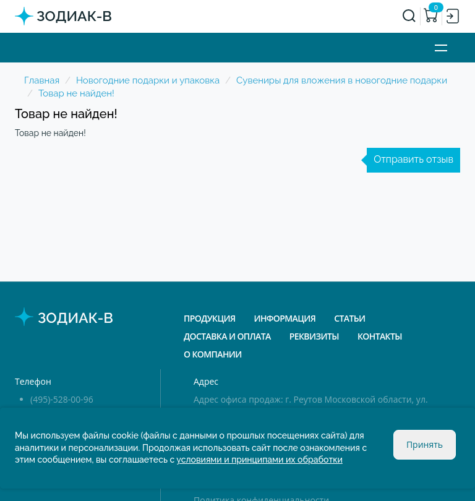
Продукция (209, 318)
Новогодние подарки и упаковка (148, 80)
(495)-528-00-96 (61, 399)
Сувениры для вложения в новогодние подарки (341, 80)
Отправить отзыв (413, 159)
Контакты (379, 336)
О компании (213, 354)
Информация (284, 318)
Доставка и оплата (227, 336)
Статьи (349, 318)
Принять (424, 444)
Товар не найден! (76, 93)
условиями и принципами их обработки (259, 460)
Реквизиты (314, 336)
